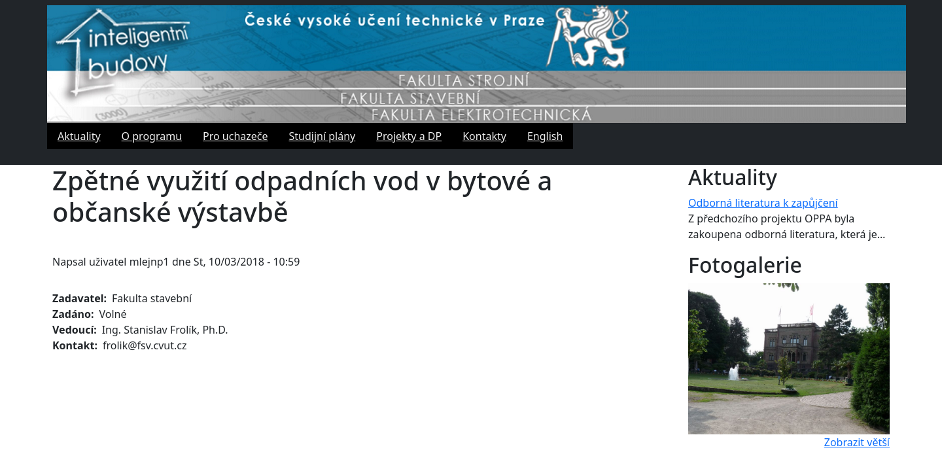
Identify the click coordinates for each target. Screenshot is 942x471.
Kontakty (484, 136)
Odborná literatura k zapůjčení (763, 203)
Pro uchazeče (235, 136)
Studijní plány (322, 136)
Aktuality (79, 136)
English (545, 136)
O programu (152, 136)
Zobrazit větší (857, 442)
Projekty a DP (409, 136)
